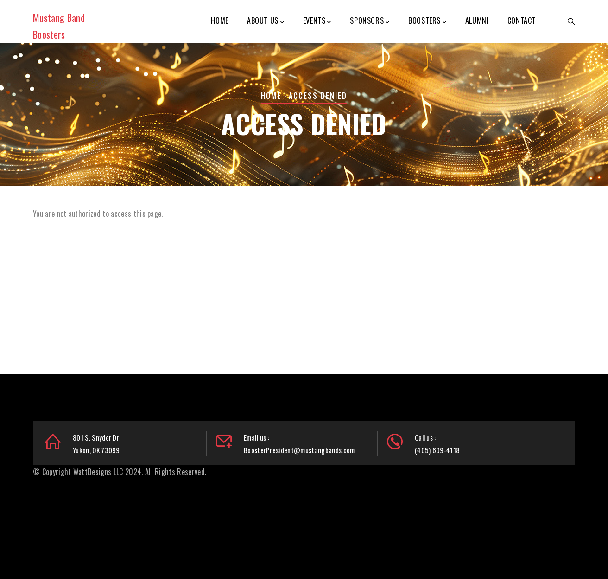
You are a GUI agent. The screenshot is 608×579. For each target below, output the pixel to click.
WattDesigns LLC (98, 471)
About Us (265, 21)
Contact (521, 20)
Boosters (427, 21)
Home (219, 20)
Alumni (477, 20)
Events (317, 21)
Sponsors (369, 21)
